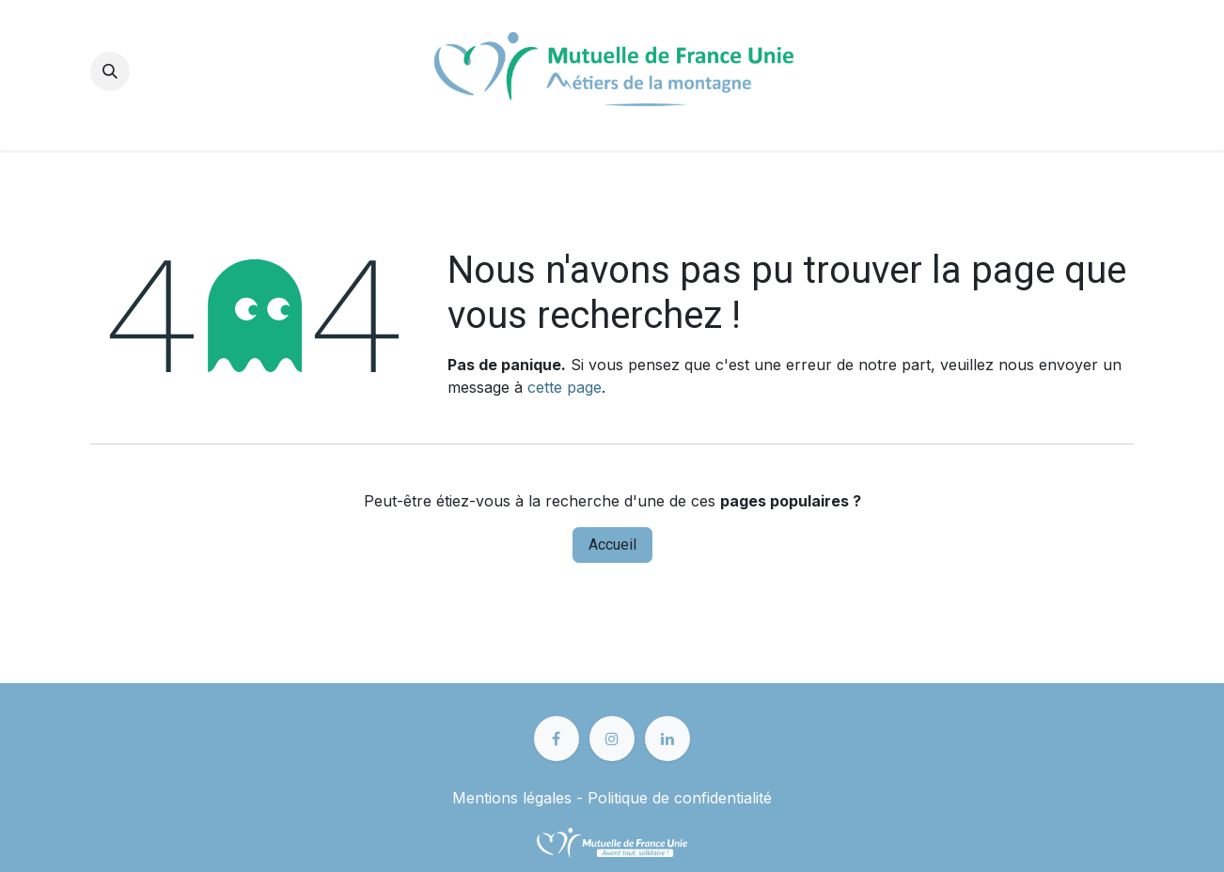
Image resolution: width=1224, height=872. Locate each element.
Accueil (612, 544)
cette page (564, 387)
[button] (110, 71)
